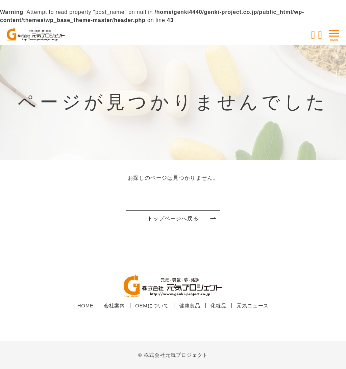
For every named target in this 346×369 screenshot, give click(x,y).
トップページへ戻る (172, 218)
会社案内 (114, 305)
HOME (85, 305)
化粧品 (218, 305)
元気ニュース (253, 305)
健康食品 (189, 305)
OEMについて (152, 305)
